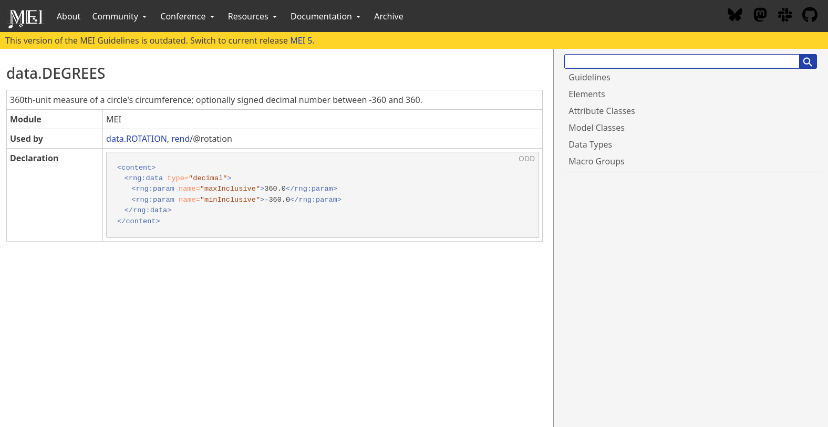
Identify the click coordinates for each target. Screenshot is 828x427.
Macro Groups (596, 161)
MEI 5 (301, 40)
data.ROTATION (136, 138)
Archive (388, 16)
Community (120, 16)
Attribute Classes (601, 111)
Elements (586, 94)
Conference (188, 16)
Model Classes (596, 127)
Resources (253, 16)
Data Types (590, 144)
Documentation (327, 16)
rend (180, 138)
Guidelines (589, 77)
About (68, 16)
